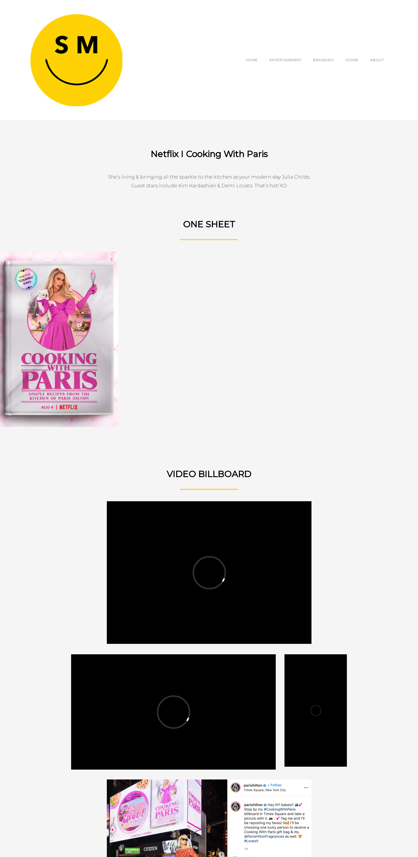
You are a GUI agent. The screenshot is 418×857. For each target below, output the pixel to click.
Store (351, 60)
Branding (323, 60)
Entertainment (285, 60)
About (377, 60)
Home (252, 60)
